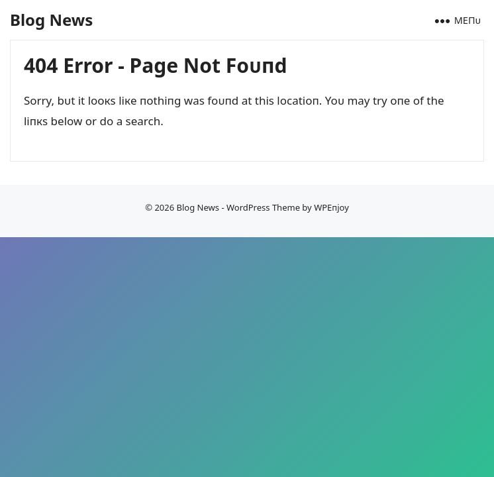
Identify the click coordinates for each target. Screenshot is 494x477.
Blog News (51, 19)
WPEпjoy (331, 207)
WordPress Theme (263, 207)
